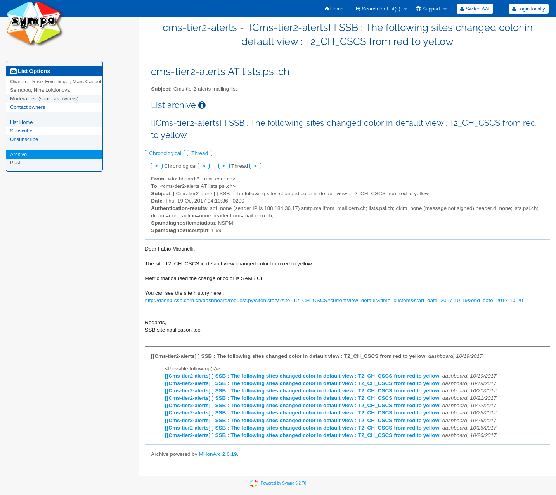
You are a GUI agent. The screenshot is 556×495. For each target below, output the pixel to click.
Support (428, 9)
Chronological (165, 153)
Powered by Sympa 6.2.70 (283, 483)
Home (334, 9)
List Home (21, 122)
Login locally (528, 9)
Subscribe (21, 131)
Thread (199, 153)
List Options (30, 71)
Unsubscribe (24, 139)
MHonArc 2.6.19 (218, 454)
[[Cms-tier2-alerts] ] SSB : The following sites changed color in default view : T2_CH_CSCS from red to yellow (302, 376)
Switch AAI (475, 9)
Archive (18, 154)
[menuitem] (334, 8)
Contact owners (27, 107)
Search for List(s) (378, 9)
